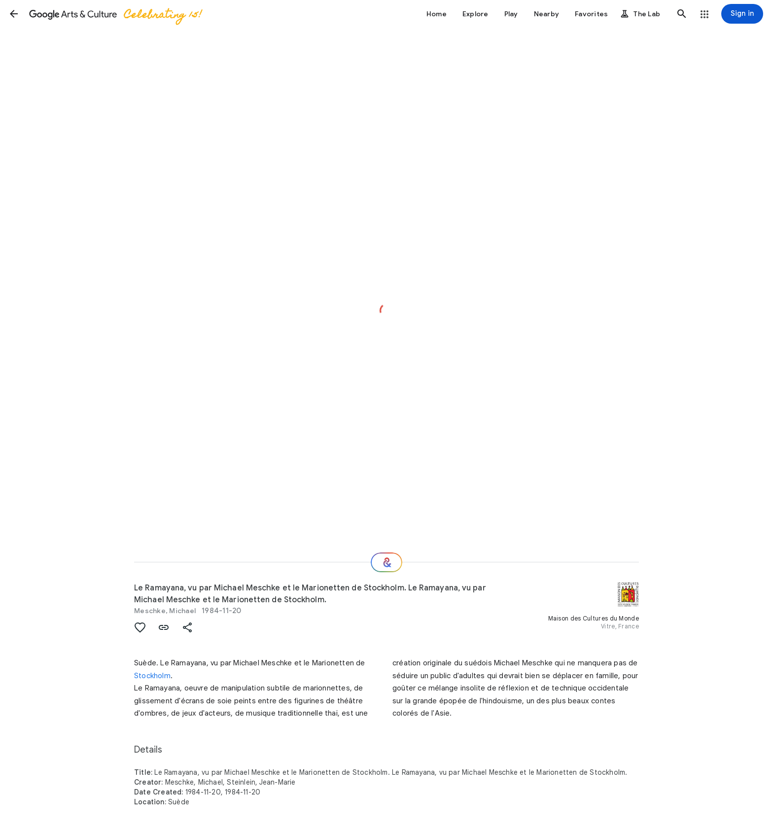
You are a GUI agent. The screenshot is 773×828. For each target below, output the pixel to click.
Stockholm (152, 675)
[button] (14, 14)
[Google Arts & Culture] (115, 14)
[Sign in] (742, 14)
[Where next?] (386, 562)
